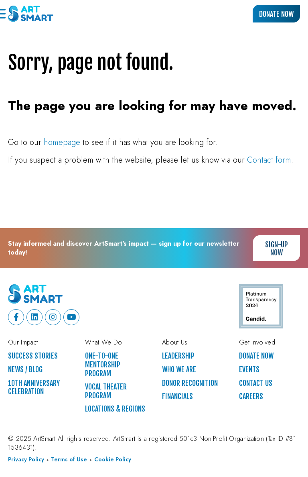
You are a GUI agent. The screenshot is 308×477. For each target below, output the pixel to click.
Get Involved (257, 342)
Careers (251, 396)
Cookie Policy (112, 459)
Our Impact (23, 342)
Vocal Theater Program (106, 391)
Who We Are (179, 369)
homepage (62, 142)
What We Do (103, 342)
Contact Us (255, 383)
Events (249, 369)
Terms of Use (69, 459)
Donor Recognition (190, 383)
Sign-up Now (276, 248)
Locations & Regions (115, 409)
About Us (175, 342)
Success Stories (33, 356)
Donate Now (276, 14)
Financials (177, 396)
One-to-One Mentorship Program (102, 364)
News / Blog (25, 369)
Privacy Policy (26, 459)
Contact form (269, 160)
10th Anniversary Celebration (34, 387)
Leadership (178, 356)
